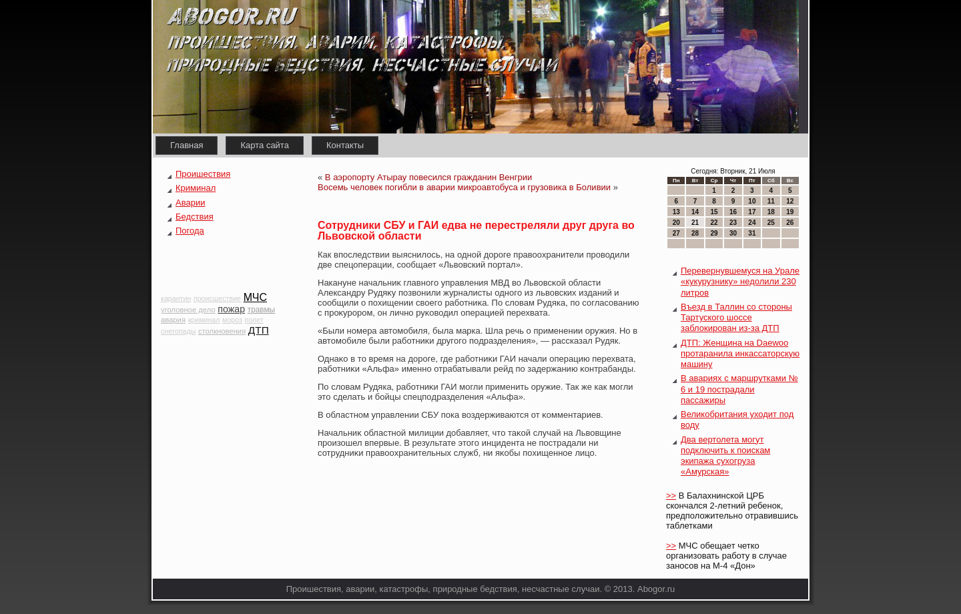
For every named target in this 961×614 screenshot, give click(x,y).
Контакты (345, 145)
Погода (190, 231)
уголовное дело (188, 310)
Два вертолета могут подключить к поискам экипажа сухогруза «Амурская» (725, 455)
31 (751, 233)
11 (771, 201)
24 (751, 222)
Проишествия (203, 174)
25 (771, 222)
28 (695, 233)
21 (695, 222)
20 (676, 222)
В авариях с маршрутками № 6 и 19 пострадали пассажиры (739, 389)
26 (789, 222)
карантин (176, 298)
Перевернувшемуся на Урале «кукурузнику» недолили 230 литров (740, 282)
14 (695, 212)
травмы (261, 309)
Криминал (196, 188)
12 (789, 201)
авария (173, 320)
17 (751, 212)
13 (676, 212)
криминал (204, 320)
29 (713, 233)
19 (789, 212)
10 (751, 201)
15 (713, 212)
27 (676, 233)
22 (713, 222)
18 (771, 212)
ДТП (258, 330)
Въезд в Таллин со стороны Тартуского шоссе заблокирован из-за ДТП (736, 318)
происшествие (217, 298)
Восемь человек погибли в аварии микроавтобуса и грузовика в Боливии (464, 187)
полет (254, 320)
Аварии (190, 203)
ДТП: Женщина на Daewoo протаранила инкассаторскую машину (740, 354)
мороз (232, 320)
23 (733, 222)
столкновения (222, 331)
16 (733, 212)
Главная (186, 145)
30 (733, 233)
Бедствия (195, 217)
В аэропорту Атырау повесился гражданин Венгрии (428, 177)
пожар (231, 309)
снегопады (178, 331)
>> (671, 496)
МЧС (255, 297)
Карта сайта (264, 145)
